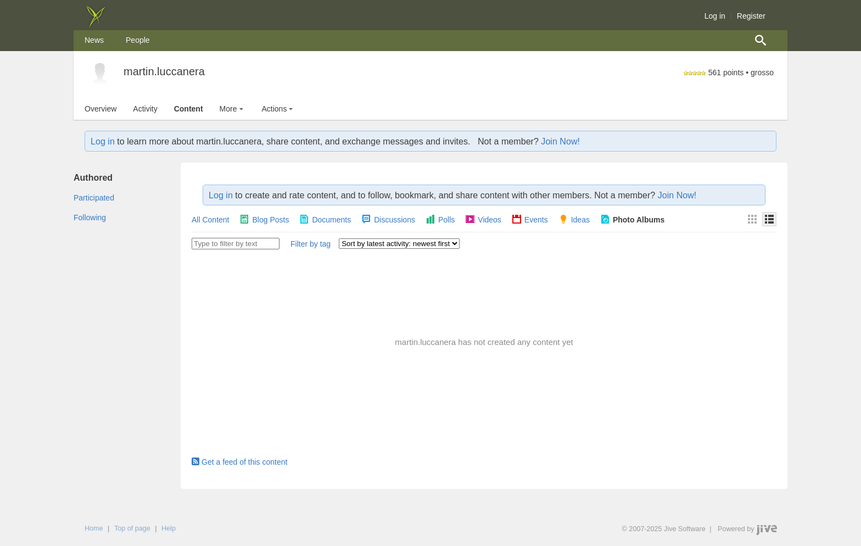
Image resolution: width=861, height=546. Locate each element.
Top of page (132, 528)
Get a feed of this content (239, 462)
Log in (715, 16)
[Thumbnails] (752, 219)
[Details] (769, 219)
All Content (210, 219)
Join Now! (560, 141)
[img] (96, 24)
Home (94, 528)
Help (168, 528)
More (232, 108)
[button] (310, 244)
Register (751, 16)
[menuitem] (94, 40)
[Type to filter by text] (235, 243)
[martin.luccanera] (100, 73)
